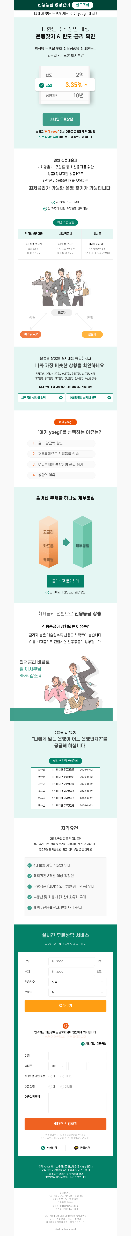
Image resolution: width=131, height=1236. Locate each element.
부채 (27, 971)
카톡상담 (85, 1148)
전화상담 (52, 1148)
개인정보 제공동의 (95, 1043)
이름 (27, 1055)
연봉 (27, 961)
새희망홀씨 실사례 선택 (83, 397)
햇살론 (28, 992)
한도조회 (82, 5)
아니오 (68, 1076)
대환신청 (30, 1086)
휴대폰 (28, 1066)
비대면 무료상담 (52, 119)
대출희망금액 (32, 1096)
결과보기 (65, 1006)
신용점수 (30, 981)
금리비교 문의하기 (65, 581)
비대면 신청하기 (65, 1124)
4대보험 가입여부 (35, 1076)
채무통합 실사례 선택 (33, 397)
